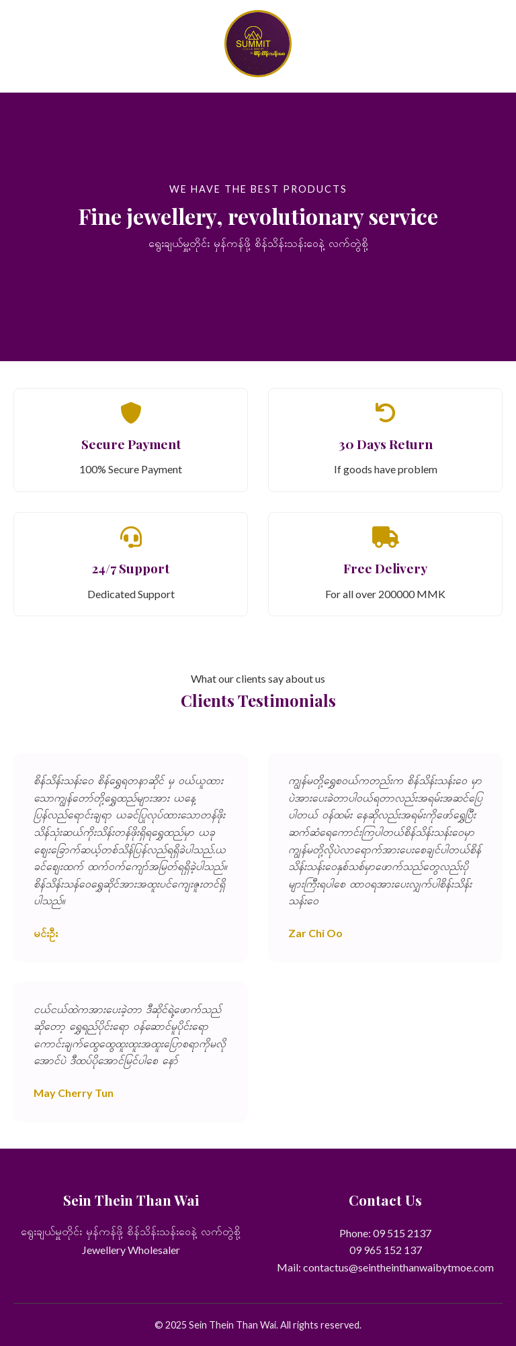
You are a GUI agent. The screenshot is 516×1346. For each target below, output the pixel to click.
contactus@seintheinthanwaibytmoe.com (398, 1267)
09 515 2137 (402, 1233)
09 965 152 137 (385, 1249)
